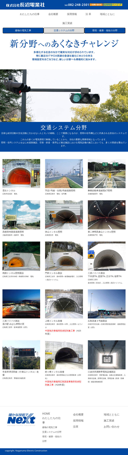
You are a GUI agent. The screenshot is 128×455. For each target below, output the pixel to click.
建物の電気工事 (49, 427)
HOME (46, 413)
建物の (23, 30)
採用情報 (72, 14)
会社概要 (53, 14)
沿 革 (88, 14)
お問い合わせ (111, 426)
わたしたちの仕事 (29, 14)
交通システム (64, 30)
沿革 (75, 426)
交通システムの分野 (51, 431)
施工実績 (67, 23)
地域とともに (107, 14)
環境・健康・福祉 (105, 30)
